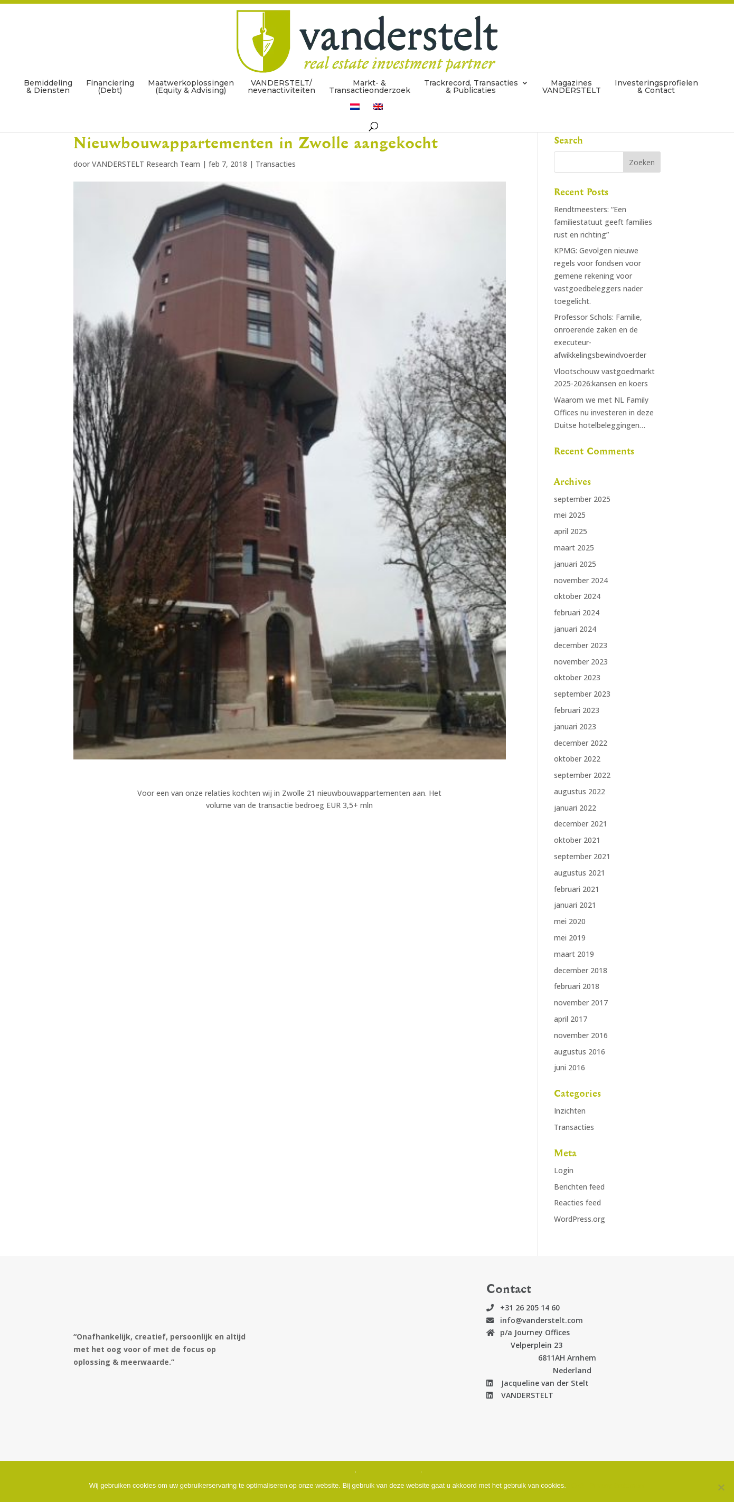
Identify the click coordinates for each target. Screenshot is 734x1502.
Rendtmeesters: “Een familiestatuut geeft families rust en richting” (603, 222)
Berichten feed (579, 1187)
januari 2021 (575, 905)
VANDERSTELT (523, 1395)
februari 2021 (576, 889)
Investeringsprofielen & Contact (656, 64)
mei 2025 (570, 515)
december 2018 (580, 970)
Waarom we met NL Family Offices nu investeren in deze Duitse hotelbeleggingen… (604, 412)
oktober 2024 (577, 596)
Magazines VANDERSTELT (571, 64)
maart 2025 (574, 548)
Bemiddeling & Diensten (48, 64)
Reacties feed (577, 1202)
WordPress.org (579, 1219)
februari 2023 (576, 710)
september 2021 (582, 856)
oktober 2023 (577, 677)
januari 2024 (575, 629)
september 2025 (582, 499)
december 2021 (580, 824)
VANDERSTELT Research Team (146, 164)
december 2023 (580, 645)
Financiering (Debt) (110, 64)
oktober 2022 (577, 759)
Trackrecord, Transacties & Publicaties (471, 64)
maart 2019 (574, 954)
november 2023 (581, 662)
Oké (577, 1485)
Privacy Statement (617, 1485)
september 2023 (582, 694)
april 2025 (570, 531)
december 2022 (580, 743)
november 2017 (581, 1002)
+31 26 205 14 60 (530, 1308)
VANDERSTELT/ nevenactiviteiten (281, 64)
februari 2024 (576, 612)
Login (563, 1170)
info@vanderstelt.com (541, 1320)
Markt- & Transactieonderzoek (369, 64)
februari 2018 (576, 986)
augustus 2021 (579, 873)
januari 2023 (575, 726)
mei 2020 (570, 921)
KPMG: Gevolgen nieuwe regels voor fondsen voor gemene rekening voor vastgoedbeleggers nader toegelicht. (598, 275)
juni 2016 (569, 1067)
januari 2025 (575, 564)
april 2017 (570, 1019)
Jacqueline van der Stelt (541, 1383)
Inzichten (570, 1111)
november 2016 (581, 1035)
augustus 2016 (579, 1052)
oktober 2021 (577, 840)
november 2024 (581, 580)
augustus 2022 (579, 791)
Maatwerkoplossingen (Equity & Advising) (191, 64)
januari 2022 (575, 808)
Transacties (276, 164)
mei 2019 (570, 938)
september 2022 (582, 775)
